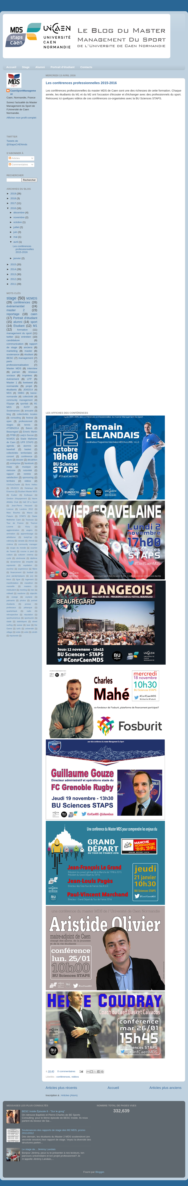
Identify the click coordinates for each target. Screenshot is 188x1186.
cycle (9, 558)
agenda (10, 446)
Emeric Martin (30, 431)
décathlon (32, 460)
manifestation (12, 583)
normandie (12, 386)
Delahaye (29, 488)
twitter (10, 336)
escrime (10, 569)
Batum (29, 428)
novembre (19, 217)
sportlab (24, 403)
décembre (19, 212)
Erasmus (11, 491)
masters (27, 586)
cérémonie (20, 558)
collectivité (28, 396)
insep (9, 467)
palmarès (11, 600)
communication (15, 343)
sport (34, 321)
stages (10, 425)
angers (29, 530)
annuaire (29, 410)
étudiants (12, 389)
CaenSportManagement (23, 92)
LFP (29, 379)
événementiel (15, 306)
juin (15, 232)
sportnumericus (13, 618)
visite (18, 632)
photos (23, 600)
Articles (14, 158)
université (29, 628)
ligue (18, 579)
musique (26, 467)
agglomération (13, 530)
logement (29, 579)
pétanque (28, 607)
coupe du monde (18, 548)
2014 (13, 269)
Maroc (30, 513)
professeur (11, 607)
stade (9, 621)
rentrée (27, 474)
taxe (28, 625)
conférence (26, 456)
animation (11, 534)
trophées (27, 375)
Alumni (40, 67)
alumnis (27, 446)
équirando (13, 635)
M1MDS (11, 438)
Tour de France (15, 523)
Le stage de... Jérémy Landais (38, 1149)
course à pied (27, 551)
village (9, 632)
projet (29, 386)
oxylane (28, 597)
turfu (19, 628)
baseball (11, 449)
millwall (10, 593)
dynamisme (15, 562)
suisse (20, 625)
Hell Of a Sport (30, 502)
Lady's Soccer (27, 435)
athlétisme (11, 537)
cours (9, 460)
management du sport (19, 333)
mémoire (11, 470)
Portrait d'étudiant (63, 67)
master (28, 351)
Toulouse (30, 520)
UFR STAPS (27, 442)
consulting (16, 417)
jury (31, 576)
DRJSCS (15, 488)
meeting (23, 590)
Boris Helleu (31, 484)
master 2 (16, 310)
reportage (13, 314)
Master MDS (14, 368)
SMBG (21, 393)
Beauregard (12, 431)
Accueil (11, 67)
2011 (13, 284)
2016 (13, 208)
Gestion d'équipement (17, 498)
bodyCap (28, 537)
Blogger (99, 1172)
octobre (18, 222)
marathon (29, 583)
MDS (9, 393)
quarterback (12, 611)
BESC (10, 358)
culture (9, 555)
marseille (11, 586)
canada (21, 541)
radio (29, 611)
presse (28, 604)
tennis (27, 425)
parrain (16, 372)
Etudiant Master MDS (27, 491)
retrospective (12, 614)
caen (34, 314)
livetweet (28, 382)
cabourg (10, 541)
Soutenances (13, 410)
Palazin (10, 516)
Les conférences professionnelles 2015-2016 (81, 83)
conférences (63, 1076)
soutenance (13, 354)
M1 (35, 325)
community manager (27, 544)
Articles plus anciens (165, 1088)
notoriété (27, 470)
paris (9, 361)
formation (22, 329)
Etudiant (18, 325)
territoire (11, 481)
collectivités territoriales (19, 453)
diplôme (33, 558)
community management (20, 400)
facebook (29, 463)
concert (10, 456)
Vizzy (27, 526)
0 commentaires (66, 1071)
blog (9, 414)
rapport (10, 474)
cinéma (10, 544)
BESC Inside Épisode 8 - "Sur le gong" (43, 1111)
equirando (11, 565)
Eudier (14, 495)
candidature (13, 340)
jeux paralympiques (16, 576)
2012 (13, 279)
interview (32, 368)
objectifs (33, 593)
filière (34, 569)
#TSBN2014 (13, 428)
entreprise (15, 463)
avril (16, 242)
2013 (13, 274)
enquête (29, 562)
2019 (13, 193)
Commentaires (18, 164)
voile (26, 632)
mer (32, 590)
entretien (26, 336)
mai (15, 236)
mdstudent (11, 590)
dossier (19, 460)
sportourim (29, 618)
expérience (23, 569)
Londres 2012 (26, 509)
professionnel (25, 421)
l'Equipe (11, 403)
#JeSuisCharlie (13, 484)
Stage (26, 67)
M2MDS (31, 298)
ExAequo (28, 495)
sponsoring (28, 477)
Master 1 (12, 382)
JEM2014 (28, 389)
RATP (27, 407)
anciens (28, 347)
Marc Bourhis (13, 513)
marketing (12, 351)
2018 (13, 198)
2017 (13, 203)
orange (15, 597)
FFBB (13, 435)
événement (13, 379)
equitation (27, 565)
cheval (31, 541)
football (30, 572)
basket (27, 449)
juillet (16, 227)
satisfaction (12, 477)
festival (29, 417)
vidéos (75, 1076)
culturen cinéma (25, 555)
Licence (10, 509)
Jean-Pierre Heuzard (22, 505)
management (25, 358)
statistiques (22, 621)
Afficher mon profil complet (21, 117)
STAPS (22, 516)
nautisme (21, 593)
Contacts (86, 67)
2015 (13, 264)
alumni (17, 321)
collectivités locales (27, 414)
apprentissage (27, 534)
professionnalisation (18, 364)
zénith (34, 632)
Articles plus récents (61, 1088)
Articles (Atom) (69, 1095)
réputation (28, 614)
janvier (17, 258)
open (9, 421)
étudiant (28, 354)
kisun (9, 579)
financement (15, 572)
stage (11, 298)
